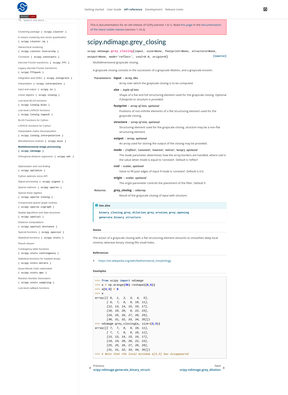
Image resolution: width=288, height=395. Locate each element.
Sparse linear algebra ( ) (36, 195)
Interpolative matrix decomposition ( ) (41, 133)
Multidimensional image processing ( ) (40, 148)
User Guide (114, 9)
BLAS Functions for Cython (33, 120)
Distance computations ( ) (38, 224)
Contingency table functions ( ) (39, 251)
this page (186, 25)
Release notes (174, 9)
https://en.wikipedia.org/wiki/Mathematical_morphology (134, 260)
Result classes (26, 243)
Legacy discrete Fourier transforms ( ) (38, 70)
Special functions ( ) (41, 232)
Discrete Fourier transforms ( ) (44, 62)
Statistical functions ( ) (41, 237)
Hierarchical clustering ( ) (39, 49)
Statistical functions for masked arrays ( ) (39, 260)
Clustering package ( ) (42, 31)
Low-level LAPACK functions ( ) (36, 112)
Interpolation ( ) (42, 83)
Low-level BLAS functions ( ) (34, 102)
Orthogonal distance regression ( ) (46, 156)
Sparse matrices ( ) (40, 187)
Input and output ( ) (37, 89)
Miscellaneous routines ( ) (42, 141)
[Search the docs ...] (46, 20)
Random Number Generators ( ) (36, 280)
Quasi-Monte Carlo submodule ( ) (35, 270)
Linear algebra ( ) (39, 94)
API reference (133, 9)
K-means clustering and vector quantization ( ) (42, 39)
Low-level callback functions (33, 288)
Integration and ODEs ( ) (45, 78)
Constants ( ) (39, 56)
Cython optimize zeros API (33, 176)
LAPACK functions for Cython (34, 125)
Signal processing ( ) (41, 181)
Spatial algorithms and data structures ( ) (39, 214)
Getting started (94, 9)
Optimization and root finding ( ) (34, 168)
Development (154, 9)
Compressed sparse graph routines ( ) (38, 204)
